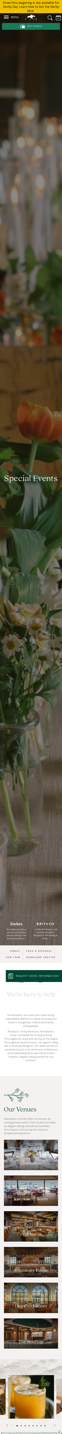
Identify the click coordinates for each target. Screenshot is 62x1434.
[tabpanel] (31, 1397)
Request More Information (37, 975)
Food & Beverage (39, 951)
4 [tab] (29, 1425)
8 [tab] (45, 1425)
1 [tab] (17, 1425)
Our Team (13, 957)
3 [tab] (25, 1425)
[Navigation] (6, 17)
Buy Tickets (31, 26)
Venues (15, 951)
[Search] (47, 18)
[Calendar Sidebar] (56, 18)
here (30, 11)
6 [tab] (37, 1425)
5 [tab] (33, 1425)
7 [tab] (41, 1425)
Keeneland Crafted (41, 957)
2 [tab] (21, 1425)
